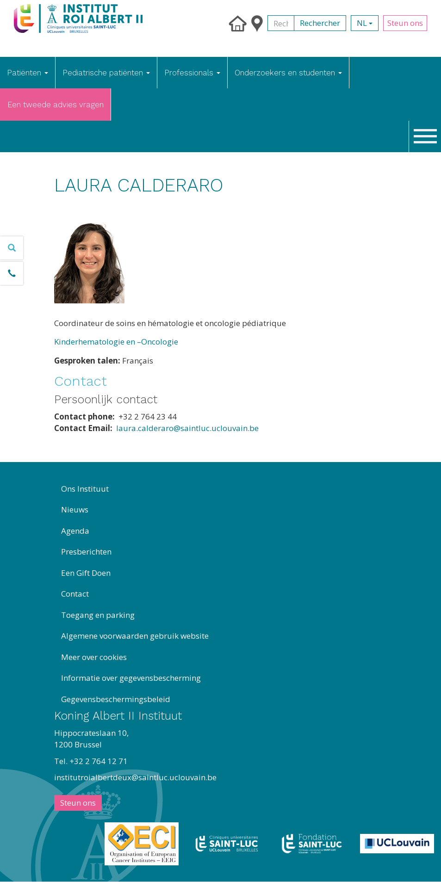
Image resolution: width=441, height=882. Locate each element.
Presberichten (86, 551)
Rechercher (320, 23)
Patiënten (27, 72)
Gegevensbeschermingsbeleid (115, 699)
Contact (75, 593)
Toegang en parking (98, 615)
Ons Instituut (85, 488)
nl (365, 23)
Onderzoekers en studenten (288, 72)
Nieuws (74, 509)
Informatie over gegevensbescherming (131, 677)
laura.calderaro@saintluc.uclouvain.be (187, 428)
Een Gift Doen (86, 572)
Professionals (192, 72)
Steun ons (405, 23)
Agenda (75, 530)
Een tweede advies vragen (55, 104)
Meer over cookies (94, 657)
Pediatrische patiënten (106, 72)
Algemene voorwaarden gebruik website (135, 635)
